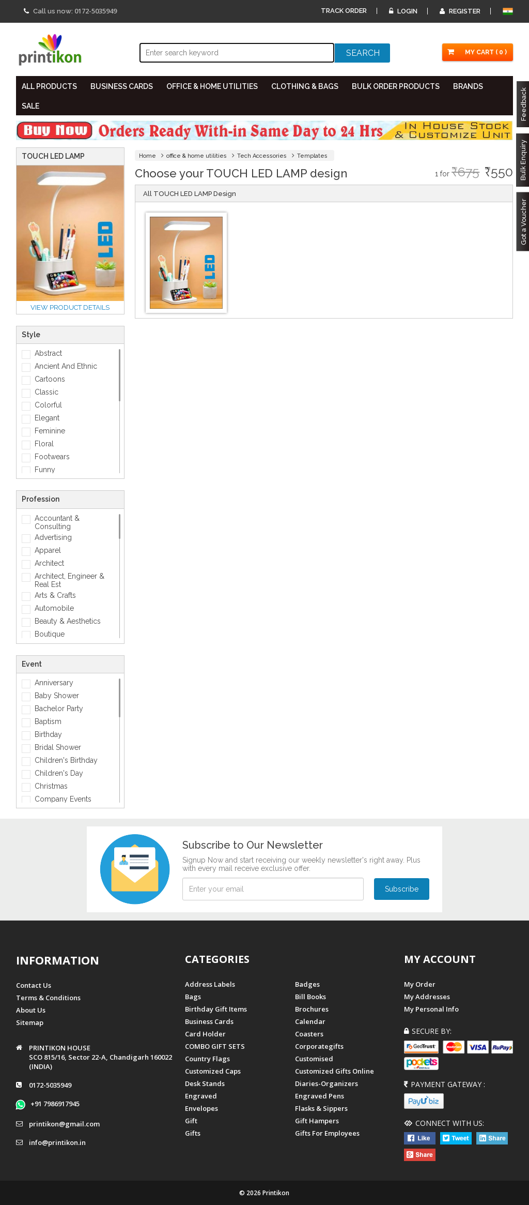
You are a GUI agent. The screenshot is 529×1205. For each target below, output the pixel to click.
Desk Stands (205, 1083)
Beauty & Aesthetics (68, 621)
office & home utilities (196, 156)
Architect (49, 563)
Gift (191, 1120)
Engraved (201, 1096)
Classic (46, 392)
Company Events (63, 799)
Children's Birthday (66, 760)
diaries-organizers (326, 1083)
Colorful (48, 405)
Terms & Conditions (48, 997)
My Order (419, 984)
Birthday (48, 734)
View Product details (70, 307)
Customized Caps (213, 1071)
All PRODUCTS (49, 86)
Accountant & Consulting (57, 522)
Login (403, 11)
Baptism (48, 721)
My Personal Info (431, 1009)
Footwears (52, 457)
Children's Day (59, 773)
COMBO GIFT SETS (215, 1046)
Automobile (54, 608)
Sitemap (29, 1022)
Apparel (48, 550)
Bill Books (310, 996)
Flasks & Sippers (321, 1108)
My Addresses (427, 996)
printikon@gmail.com (64, 1123)
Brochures (312, 1009)
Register (460, 11)
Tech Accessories (262, 156)
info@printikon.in (57, 1142)
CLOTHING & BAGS (304, 86)
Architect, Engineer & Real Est (69, 580)
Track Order (344, 10)
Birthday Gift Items (216, 1009)
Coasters (309, 1033)
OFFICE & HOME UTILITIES (212, 86)
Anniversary (54, 683)
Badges (307, 984)
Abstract (48, 353)
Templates (312, 156)
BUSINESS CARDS (121, 86)
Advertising (53, 537)
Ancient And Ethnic (66, 366)
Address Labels (210, 984)
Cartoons (50, 379)
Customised (314, 1058)
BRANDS (468, 86)
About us (30, 1010)
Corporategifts (319, 1046)
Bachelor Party (59, 708)
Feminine (50, 431)
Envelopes (201, 1108)
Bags (193, 996)
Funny (45, 469)
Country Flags (207, 1058)
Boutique (50, 634)
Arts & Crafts (55, 595)
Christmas (51, 786)
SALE (30, 106)
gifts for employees (327, 1133)
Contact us (33, 985)
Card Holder (205, 1033)
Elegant (47, 418)
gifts (192, 1133)
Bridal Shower (58, 747)
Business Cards (209, 1021)
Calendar (310, 1021)
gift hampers (317, 1120)
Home (147, 156)
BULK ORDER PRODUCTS (396, 86)
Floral (44, 444)
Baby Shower (57, 695)
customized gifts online (334, 1071)
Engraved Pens (319, 1096)
